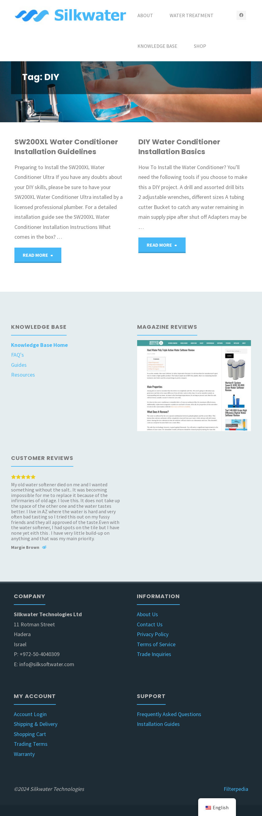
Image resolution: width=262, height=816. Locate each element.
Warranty (24, 753)
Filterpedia (236, 788)
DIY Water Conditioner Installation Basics (179, 147)
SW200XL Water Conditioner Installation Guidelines (66, 147)
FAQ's (17, 354)
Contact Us (150, 624)
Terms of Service (156, 644)
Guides (19, 364)
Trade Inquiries (154, 654)
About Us (147, 614)
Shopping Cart (30, 734)
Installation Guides (158, 723)
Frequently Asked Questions (169, 714)
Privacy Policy (152, 634)
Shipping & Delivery (35, 723)
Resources (23, 374)
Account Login (30, 714)
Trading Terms (31, 743)
